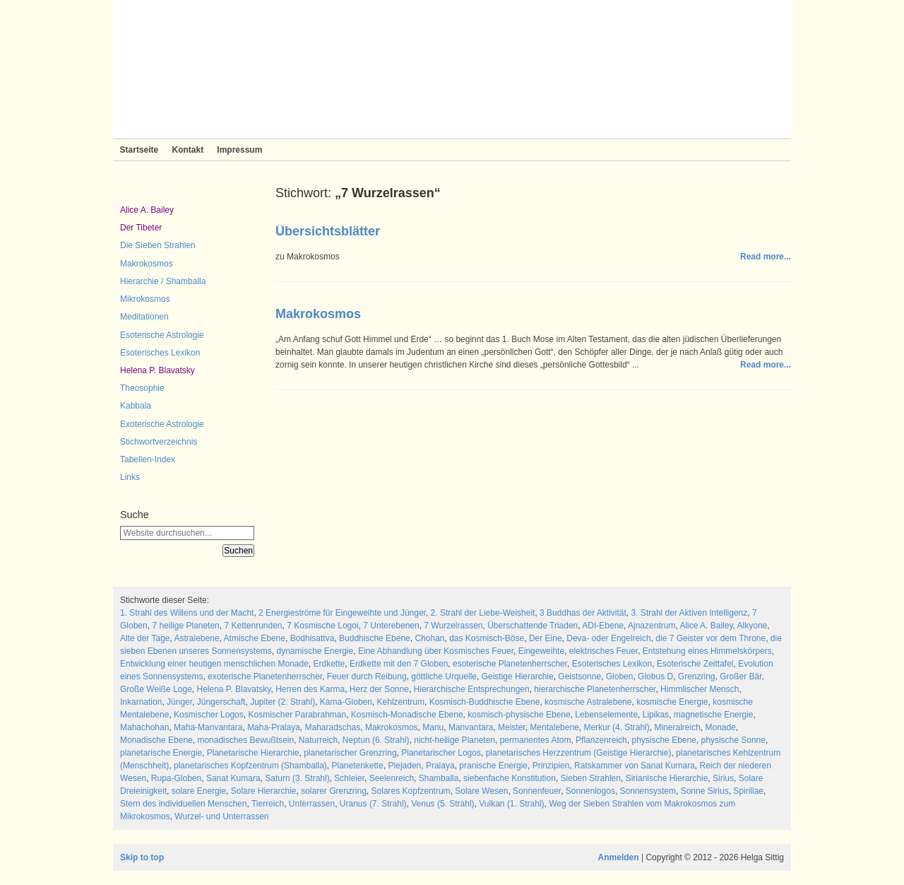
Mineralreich (677, 727)
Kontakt (187, 150)
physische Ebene (663, 740)
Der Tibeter (141, 228)
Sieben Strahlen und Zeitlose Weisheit (452, 69)
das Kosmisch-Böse (486, 638)
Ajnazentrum (651, 626)
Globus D (655, 676)
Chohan (429, 638)
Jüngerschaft (221, 702)
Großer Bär (740, 676)
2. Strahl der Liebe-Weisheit (483, 613)
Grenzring (696, 676)
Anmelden (618, 857)
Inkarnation (141, 702)
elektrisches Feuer (603, 651)
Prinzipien (551, 765)
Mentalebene (554, 727)
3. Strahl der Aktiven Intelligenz (689, 613)
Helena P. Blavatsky (157, 370)
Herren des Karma (310, 689)
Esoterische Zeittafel (695, 664)
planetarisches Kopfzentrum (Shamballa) (250, 765)
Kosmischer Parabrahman (297, 715)
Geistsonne (579, 676)
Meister (511, 727)
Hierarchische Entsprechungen (472, 689)
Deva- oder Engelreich (608, 638)
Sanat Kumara (233, 778)
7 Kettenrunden (253, 626)
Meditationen (144, 317)
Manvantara (470, 727)
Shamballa (439, 778)
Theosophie (142, 388)
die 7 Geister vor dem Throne (710, 638)
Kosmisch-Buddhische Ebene (484, 702)
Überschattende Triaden (532, 626)
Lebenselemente (606, 715)
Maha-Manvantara (208, 727)
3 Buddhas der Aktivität (583, 613)
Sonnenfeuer (537, 791)
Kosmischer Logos (209, 715)
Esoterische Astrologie (162, 335)
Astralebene (197, 638)
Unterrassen (312, 804)
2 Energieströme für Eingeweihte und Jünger (342, 613)
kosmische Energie (672, 702)
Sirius (723, 778)
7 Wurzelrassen (453, 626)
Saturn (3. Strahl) (297, 778)
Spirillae (748, 791)
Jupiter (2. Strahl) (282, 702)
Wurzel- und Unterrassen (221, 816)
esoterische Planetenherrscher (510, 664)
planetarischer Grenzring (350, 753)
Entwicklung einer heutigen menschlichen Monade (214, 664)
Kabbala (135, 406)
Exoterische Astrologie (162, 424)
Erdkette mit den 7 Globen (399, 664)
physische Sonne (733, 740)
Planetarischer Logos (441, 753)
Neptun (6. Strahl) (376, 740)
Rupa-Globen (176, 778)
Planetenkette (357, 765)
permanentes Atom (535, 740)
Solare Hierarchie (264, 791)
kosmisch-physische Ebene (519, 715)
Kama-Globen (346, 702)
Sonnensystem (648, 791)
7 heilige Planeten (185, 626)
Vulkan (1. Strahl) (511, 804)
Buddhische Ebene (374, 638)
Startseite (139, 150)
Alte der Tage (145, 638)
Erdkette (329, 664)
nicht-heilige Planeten (454, 740)
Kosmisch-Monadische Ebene (407, 715)
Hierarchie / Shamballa (163, 281)
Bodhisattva (312, 638)
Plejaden (405, 765)
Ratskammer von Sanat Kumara (634, 765)
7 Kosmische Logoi (322, 626)
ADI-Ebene (603, 626)
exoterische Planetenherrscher (265, 676)
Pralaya (440, 765)
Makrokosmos (146, 264)
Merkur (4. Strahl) (616, 727)
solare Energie (199, 791)
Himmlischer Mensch (699, 689)
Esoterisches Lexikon (160, 353)
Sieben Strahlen (591, 778)
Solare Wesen (481, 791)
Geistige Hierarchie (518, 676)
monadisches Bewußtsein (245, 740)
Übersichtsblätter (327, 231)
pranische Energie (493, 765)
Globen (620, 676)
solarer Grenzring (334, 791)
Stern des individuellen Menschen (183, 804)
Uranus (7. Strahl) (373, 804)
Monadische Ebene (156, 740)
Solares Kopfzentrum (411, 791)
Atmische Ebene (254, 638)
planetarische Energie (161, 753)
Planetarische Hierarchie (253, 753)
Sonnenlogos (590, 791)
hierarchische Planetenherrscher (594, 689)
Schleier (349, 778)
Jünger (179, 702)
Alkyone (752, 626)
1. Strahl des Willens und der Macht (187, 613)
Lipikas (656, 715)
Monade (720, 727)
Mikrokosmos (145, 299)
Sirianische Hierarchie (667, 778)
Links (130, 477)
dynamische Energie (314, 651)
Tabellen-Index (147, 459)
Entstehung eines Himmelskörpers (707, 651)
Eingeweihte (541, 651)
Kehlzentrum (400, 702)
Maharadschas (333, 727)
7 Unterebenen (391, 626)
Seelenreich (391, 778)
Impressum (239, 150)
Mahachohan (144, 727)
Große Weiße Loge (156, 689)
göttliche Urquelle (444, 676)
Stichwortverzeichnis (158, 442)
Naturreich (318, 740)
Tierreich (267, 804)
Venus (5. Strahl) (442, 804)
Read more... (765, 257)
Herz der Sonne (379, 689)
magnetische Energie (714, 715)
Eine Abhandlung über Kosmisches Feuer (435, 651)
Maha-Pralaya (273, 727)
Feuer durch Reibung (367, 676)
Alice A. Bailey (147, 210)
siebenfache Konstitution (509, 778)
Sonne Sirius (705, 791)
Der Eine (545, 638)
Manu (433, 727)
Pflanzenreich (601, 740)
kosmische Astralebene (588, 702)
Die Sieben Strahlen (158, 245)
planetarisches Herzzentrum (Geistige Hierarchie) (579, 753)
